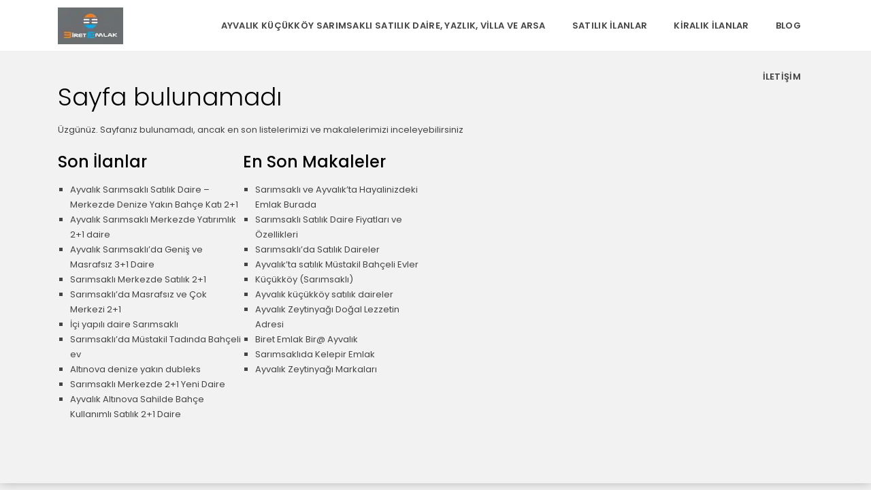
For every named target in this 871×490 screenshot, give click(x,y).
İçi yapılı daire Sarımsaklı (124, 324)
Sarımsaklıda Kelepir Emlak (315, 354)
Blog (788, 25)
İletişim (782, 76)
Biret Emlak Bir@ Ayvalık (306, 339)
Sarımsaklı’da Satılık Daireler (317, 249)
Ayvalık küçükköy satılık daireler (324, 294)
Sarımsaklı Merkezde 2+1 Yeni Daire (147, 384)
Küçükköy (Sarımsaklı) (304, 279)
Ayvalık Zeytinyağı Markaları (316, 369)
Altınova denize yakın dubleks (135, 369)
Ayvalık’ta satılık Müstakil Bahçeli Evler (336, 264)
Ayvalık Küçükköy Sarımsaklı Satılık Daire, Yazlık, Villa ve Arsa (383, 25)
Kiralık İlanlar (711, 25)
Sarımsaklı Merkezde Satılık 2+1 (138, 279)
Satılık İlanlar (610, 25)
